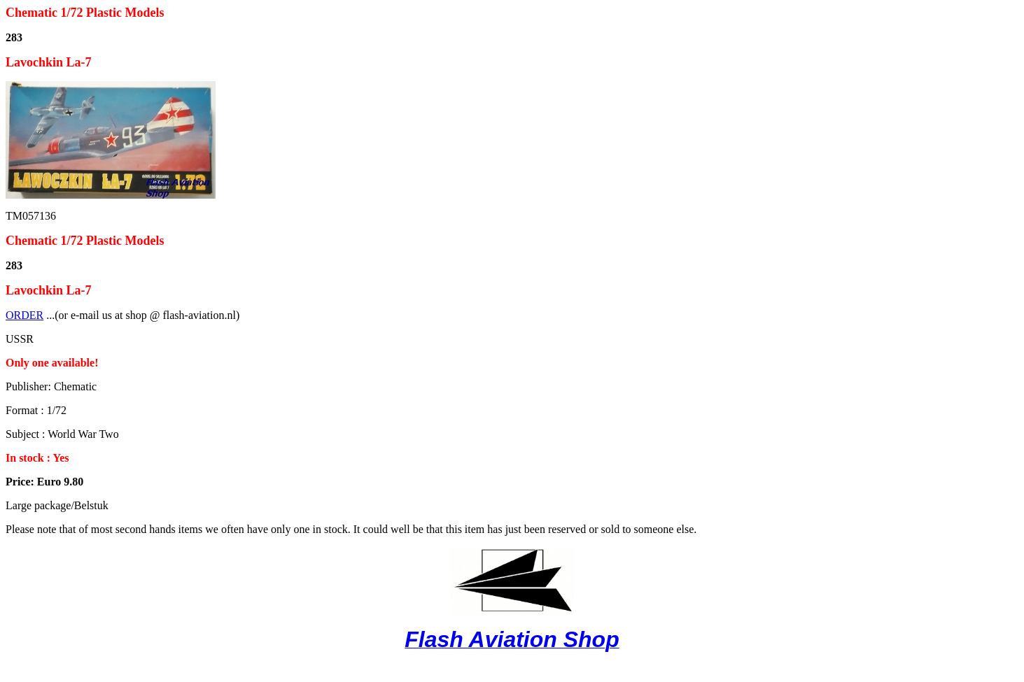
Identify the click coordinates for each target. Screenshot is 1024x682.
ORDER (24, 315)
